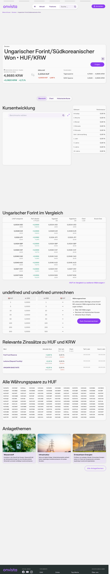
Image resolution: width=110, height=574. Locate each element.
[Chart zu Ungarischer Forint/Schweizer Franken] (84, 250)
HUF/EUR (92, 393)
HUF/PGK (40, 409)
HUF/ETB (75, 388)
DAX (41, 572)
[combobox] (37, 115)
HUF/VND (83, 417)
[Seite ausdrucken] (102, 58)
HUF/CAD (92, 398)
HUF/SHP (100, 412)
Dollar (57, 572)
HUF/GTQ (40, 396)
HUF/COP (32, 401)
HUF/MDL (6, 406)
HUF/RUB (100, 409)
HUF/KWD (67, 401)
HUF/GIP (31, 396)
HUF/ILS (31, 398)
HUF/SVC (83, 393)
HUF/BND (83, 391)
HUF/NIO (66, 406)
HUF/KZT (6, 401)
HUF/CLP (23, 393)
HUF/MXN (101, 404)
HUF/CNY (32, 393)
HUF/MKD (84, 404)
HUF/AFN (6, 388)
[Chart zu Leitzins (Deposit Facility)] (71, 362)
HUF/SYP (49, 414)
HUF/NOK (101, 406)
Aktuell (42, 7)
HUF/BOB (49, 391)
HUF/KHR (83, 398)
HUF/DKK (49, 393)
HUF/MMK (23, 406)
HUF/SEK (31, 412)
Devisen (14, 12)
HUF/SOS (83, 412)
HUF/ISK (23, 398)
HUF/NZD (57, 406)
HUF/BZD (23, 391)
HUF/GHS (23, 396)
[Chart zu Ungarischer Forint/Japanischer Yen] (84, 238)
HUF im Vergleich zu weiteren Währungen (87, 282)
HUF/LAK (92, 401)
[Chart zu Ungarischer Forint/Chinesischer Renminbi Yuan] (84, 269)
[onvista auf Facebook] (23, 572)
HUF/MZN (92, 404)
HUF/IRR (14, 398)
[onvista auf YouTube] (27, 572)
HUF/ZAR (6, 414)
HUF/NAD (32, 406)
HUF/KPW (92, 406)
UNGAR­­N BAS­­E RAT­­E (11, 367)
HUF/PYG (49, 409)
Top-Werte (75, 572)
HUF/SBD (6, 412)
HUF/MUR (75, 404)
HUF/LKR (92, 412)
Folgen (97, 64)
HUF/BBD (15, 391)
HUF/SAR (23, 412)
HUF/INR (92, 396)
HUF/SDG (15, 414)
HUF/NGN (75, 406)
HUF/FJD (6, 396)
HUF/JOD (66, 398)
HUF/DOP (75, 393)
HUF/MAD (66, 404)
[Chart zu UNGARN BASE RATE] (71, 368)
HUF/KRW (23, 414)
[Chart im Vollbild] (68, 115)
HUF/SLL (66, 412)
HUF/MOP (23, 404)
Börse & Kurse (6, 12)
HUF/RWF (84, 409)
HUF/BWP (58, 391)
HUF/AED (57, 393)
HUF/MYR (49, 404)
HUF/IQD (5, 398)
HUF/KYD (75, 398)
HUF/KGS (83, 401)
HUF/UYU (40, 417)
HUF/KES (23, 401)
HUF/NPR (40, 406)
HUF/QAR (15, 401)
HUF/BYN (92, 417)
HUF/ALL (23, 388)
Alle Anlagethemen (95, 468)
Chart (51, 98)
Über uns (95, 572)
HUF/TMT (14, 417)
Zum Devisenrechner (89, 321)
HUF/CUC (58, 401)
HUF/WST (15, 412)
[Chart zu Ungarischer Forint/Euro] (84, 232)
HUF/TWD (49, 406)
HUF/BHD (101, 388)
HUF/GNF (49, 396)
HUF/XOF (6, 393)
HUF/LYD (14, 404)
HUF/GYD (57, 396)
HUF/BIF (100, 391)
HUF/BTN (40, 391)
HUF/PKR (23, 409)
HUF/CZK (92, 414)
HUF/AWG (66, 388)
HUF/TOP (75, 414)
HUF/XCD (15, 409)
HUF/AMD (58, 388)
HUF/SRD (32, 414)
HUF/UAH (32, 417)
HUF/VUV (66, 417)
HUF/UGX (23, 417)
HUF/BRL (66, 391)
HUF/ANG (83, 406)
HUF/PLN (75, 409)
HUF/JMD (40, 398)
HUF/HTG (66, 396)
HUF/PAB (32, 409)
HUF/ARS (49, 388)
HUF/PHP (66, 409)
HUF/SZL (40, 414)
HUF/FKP (100, 393)
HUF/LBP (6, 404)
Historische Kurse (63, 98)
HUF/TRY (6, 417)
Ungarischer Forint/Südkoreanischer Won (29, 12)
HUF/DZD (32, 388)
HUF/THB (66, 414)
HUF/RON (92, 409)
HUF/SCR (57, 412)
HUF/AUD (83, 388)
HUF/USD (57, 417)
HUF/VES (75, 417)
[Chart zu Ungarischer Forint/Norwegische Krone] (84, 276)
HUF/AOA (40, 388)
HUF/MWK (41, 404)
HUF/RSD (49, 412)
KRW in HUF (41, 70)
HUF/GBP (75, 391)
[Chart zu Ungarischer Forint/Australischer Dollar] (84, 263)
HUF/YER (57, 398)
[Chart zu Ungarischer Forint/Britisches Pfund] (84, 244)
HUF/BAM (49, 401)
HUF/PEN (57, 409)
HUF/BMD (32, 391)
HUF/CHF (40, 412)
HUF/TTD (83, 414)
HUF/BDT (6, 391)
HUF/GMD (15, 396)
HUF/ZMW (75, 401)
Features (52, 7)
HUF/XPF (14, 393)
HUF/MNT (15, 406)
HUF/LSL (100, 401)
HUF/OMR (6, 409)
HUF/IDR (100, 396)
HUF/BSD (92, 388)
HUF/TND (101, 414)
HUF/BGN (92, 391)
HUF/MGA (32, 404)
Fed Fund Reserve (10, 355)
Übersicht (42, 98)
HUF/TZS (57, 414)
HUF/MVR (58, 404)
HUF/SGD (75, 412)
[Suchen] (63, 115)
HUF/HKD (83, 396)
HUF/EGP (14, 388)
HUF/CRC (40, 393)
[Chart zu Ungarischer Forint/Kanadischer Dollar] (84, 257)
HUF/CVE (100, 398)
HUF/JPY (49, 398)
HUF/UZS (49, 417)
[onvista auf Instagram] (31, 572)
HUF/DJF (66, 393)
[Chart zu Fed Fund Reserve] (71, 356)
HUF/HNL (75, 396)
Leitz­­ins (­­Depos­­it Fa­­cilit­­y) (12, 361)
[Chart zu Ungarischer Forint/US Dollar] (84, 225)
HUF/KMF (40, 401)
